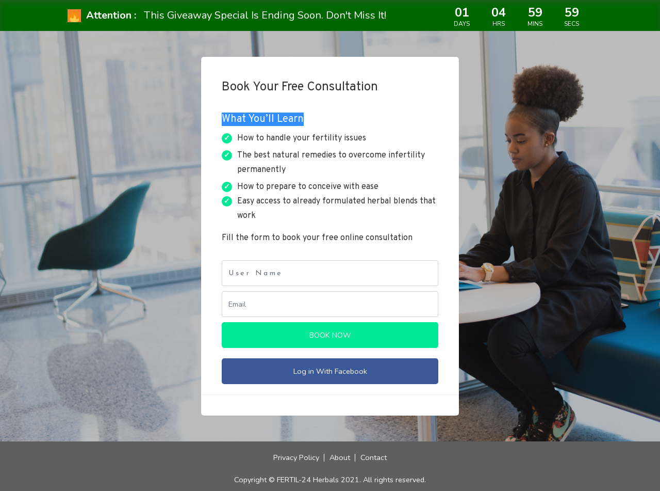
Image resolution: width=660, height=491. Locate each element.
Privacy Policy (296, 457)
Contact (373, 457)
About (339, 457)
